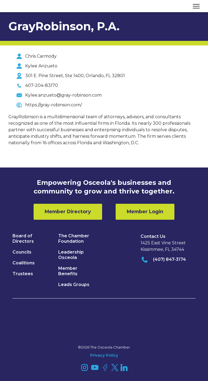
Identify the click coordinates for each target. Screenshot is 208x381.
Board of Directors (23, 238)
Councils (21, 252)
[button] (194, 6)
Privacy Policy (104, 355)
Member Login (145, 211)
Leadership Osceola (71, 254)
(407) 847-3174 (169, 259)
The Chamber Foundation (73, 238)
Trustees (22, 273)
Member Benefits (67, 271)
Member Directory (68, 211)
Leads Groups (73, 284)
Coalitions (23, 262)
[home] (28, 6)
